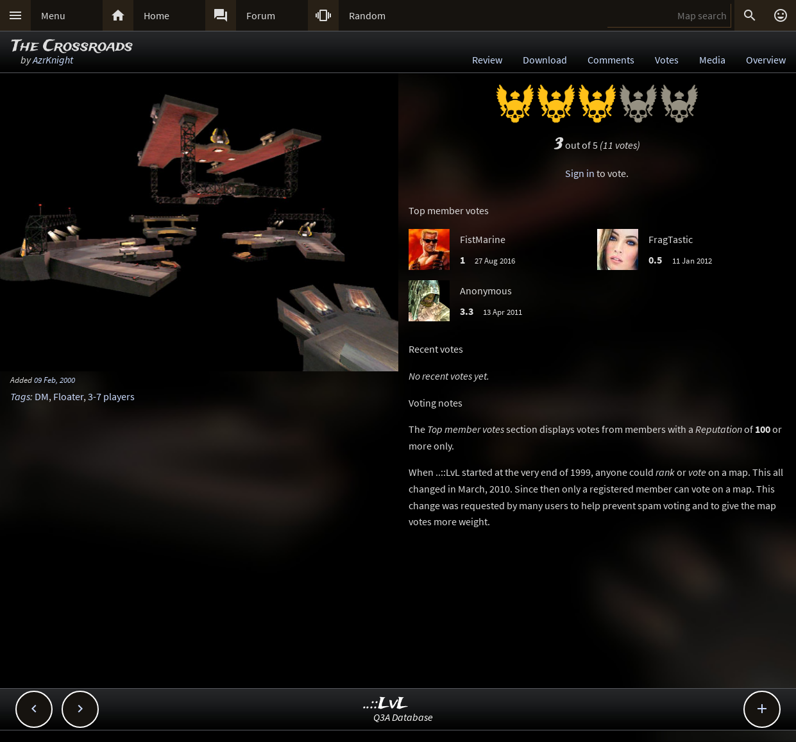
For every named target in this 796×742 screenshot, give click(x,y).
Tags (20, 396)
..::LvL (385, 704)
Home (156, 15)
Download (545, 59)
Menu (53, 15)
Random (367, 15)
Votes (667, 59)
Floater (68, 396)
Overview (766, 59)
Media (712, 59)
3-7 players (111, 396)
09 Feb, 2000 (54, 380)
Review (487, 59)
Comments (611, 59)
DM (42, 396)
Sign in (580, 173)
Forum (260, 15)
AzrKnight (53, 59)
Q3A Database (403, 717)
